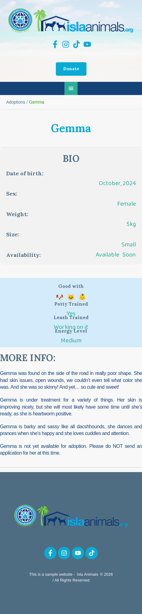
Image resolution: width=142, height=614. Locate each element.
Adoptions (15, 102)
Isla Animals (87, 574)
